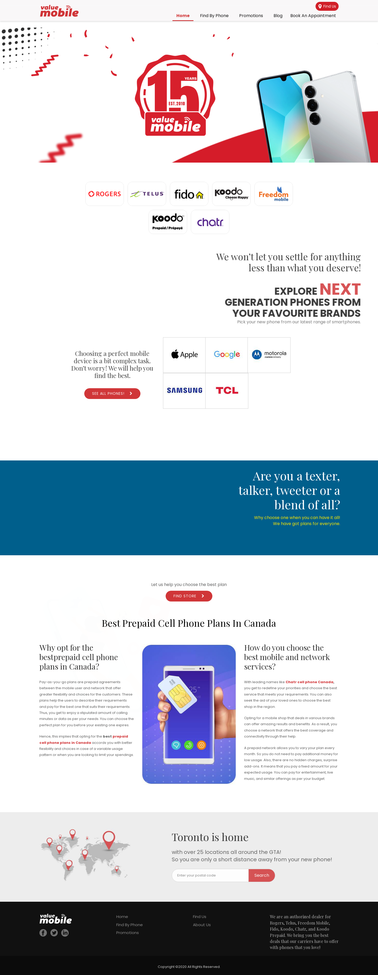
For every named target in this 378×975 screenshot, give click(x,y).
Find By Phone (214, 16)
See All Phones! (108, 393)
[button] (189, 95)
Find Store (185, 596)
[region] (189, 95)
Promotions (251, 16)
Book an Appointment (313, 16)
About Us (202, 924)
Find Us (327, 6)
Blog (278, 16)
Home (183, 16)
